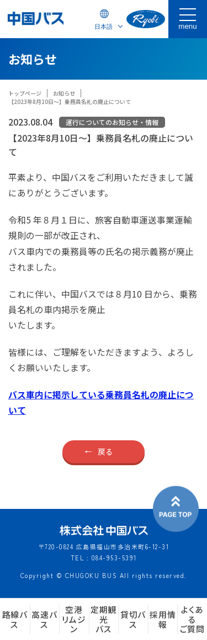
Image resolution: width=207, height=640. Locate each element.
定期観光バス (103, 619)
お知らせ (64, 93)
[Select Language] (105, 26)
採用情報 (163, 619)
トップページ (24, 93)
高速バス (44, 619)
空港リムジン (74, 619)
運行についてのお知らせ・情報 (112, 122)
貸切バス (133, 619)
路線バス (15, 619)
